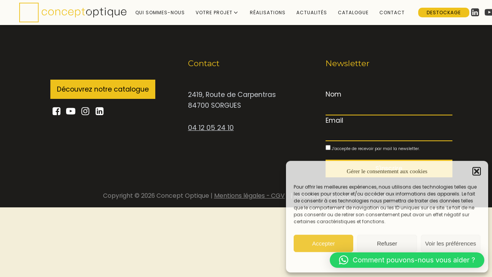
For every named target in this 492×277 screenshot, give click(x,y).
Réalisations (268, 12)
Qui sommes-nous (160, 12)
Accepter (323, 243)
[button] (476, 171)
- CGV (275, 195)
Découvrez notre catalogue (103, 89)
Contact (392, 12)
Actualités (311, 12)
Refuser (387, 243)
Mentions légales (240, 195)
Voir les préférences (450, 243)
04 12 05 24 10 (211, 127)
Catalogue (353, 12)
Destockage (444, 12)
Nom (333, 94)
